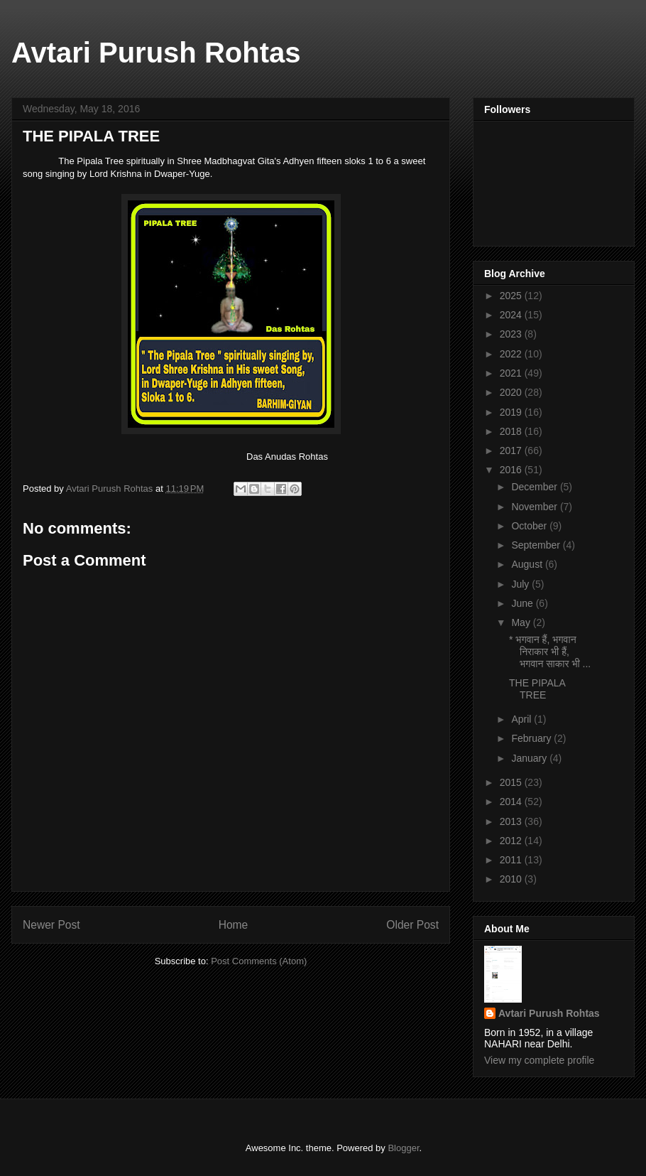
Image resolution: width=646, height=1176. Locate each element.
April (522, 719)
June (523, 603)
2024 (512, 314)
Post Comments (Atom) (259, 961)
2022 (512, 354)
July (521, 584)
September (536, 545)
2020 (512, 392)
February (532, 738)
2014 (512, 801)
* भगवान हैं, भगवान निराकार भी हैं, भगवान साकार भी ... (550, 651)
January (530, 758)
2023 (512, 334)
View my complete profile (539, 1060)
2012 (512, 840)
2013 (512, 821)
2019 (512, 412)
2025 (512, 295)
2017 (512, 450)
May (521, 622)
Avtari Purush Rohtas (155, 52)
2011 (512, 859)
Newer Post (51, 925)
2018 (512, 431)
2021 (512, 373)
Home (233, 925)
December (535, 486)
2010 (512, 879)
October (530, 526)
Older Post (412, 925)
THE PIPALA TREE (537, 689)
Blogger (403, 1148)
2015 (512, 782)
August (527, 564)
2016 (512, 469)
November (535, 506)
